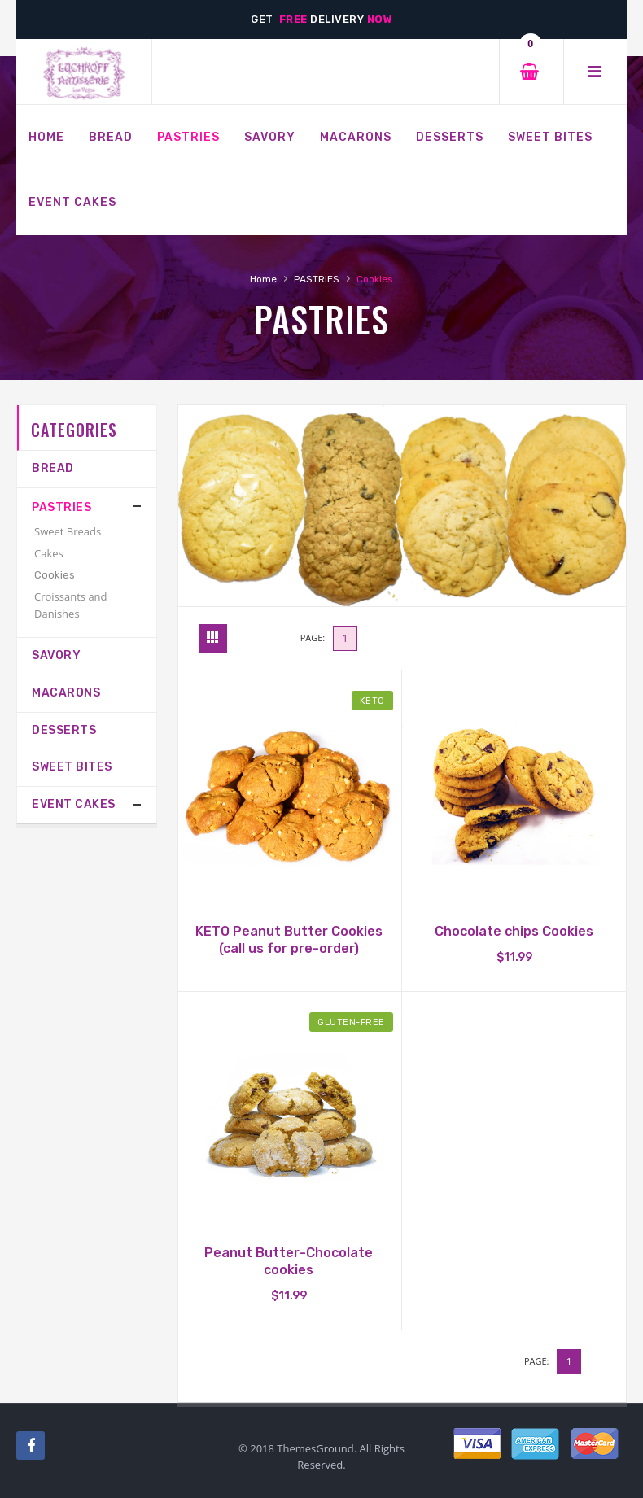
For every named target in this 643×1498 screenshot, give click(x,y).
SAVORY (56, 655)
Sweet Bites (72, 767)
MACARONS (66, 693)
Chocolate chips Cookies (514, 931)
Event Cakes (74, 804)
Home (263, 279)
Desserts (64, 730)
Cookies (54, 575)
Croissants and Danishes (70, 605)
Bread (53, 468)
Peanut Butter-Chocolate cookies (288, 1261)
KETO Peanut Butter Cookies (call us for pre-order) (289, 940)
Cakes (48, 553)
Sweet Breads (67, 531)
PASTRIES (316, 279)
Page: (313, 637)
